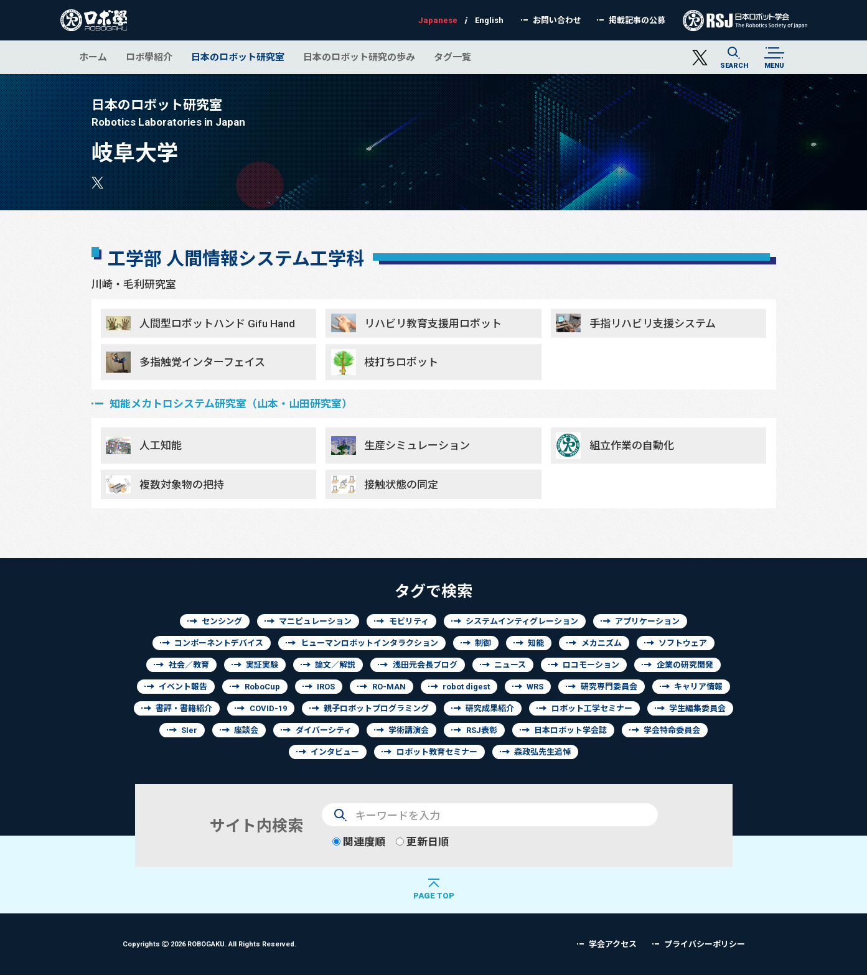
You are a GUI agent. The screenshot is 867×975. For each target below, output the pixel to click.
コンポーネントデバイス (218, 643)
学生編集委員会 (697, 708)
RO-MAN (389, 687)
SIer (189, 730)
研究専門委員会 (609, 687)
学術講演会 (408, 730)
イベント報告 (183, 687)
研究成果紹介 (490, 708)
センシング (222, 621)
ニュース (510, 665)
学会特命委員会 (672, 730)
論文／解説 (335, 665)
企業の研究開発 (685, 665)
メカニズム (601, 643)
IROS (326, 687)
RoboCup (262, 687)
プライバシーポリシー (704, 944)
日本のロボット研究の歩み (359, 57)
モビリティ (409, 621)
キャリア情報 (698, 687)
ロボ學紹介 (149, 57)
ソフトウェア (682, 643)
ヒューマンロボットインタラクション (369, 643)
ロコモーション (591, 665)
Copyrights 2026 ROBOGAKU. (209, 943)
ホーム (93, 57)
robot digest (466, 687)
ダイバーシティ (324, 730)
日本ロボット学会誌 (570, 730)
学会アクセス (613, 944)
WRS (535, 687)
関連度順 (358, 841)
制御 (483, 643)
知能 (536, 643)
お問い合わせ (557, 20)
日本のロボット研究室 (237, 57)
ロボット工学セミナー (591, 708)
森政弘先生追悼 (542, 752)
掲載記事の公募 (637, 20)
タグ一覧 (452, 57)
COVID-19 (268, 708)
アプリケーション (647, 621)
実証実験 (262, 665)
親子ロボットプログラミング (376, 708)
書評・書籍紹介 (184, 708)
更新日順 (422, 841)
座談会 (246, 730)
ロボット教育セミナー (436, 752)
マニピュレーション (315, 621)
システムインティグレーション (522, 621)
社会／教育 (189, 665)
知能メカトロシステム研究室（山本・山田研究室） (231, 403)
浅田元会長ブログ (425, 665)
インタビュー (335, 752)
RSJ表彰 (481, 730)
